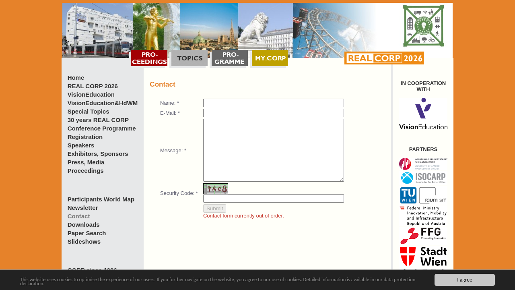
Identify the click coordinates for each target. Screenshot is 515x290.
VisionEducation (91, 94)
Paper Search (87, 233)
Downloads (84, 224)
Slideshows (84, 241)
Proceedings (86, 170)
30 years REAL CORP (98, 119)
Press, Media (86, 162)
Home (76, 77)
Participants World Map (101, 199)
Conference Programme (102, 128)
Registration (85, 136)
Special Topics (88, 111)
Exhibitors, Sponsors (98, 153)
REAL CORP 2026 (93, 86)
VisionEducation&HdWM (103, 102)
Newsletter (83, 207)
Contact (79, 216)
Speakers (81, 145)
